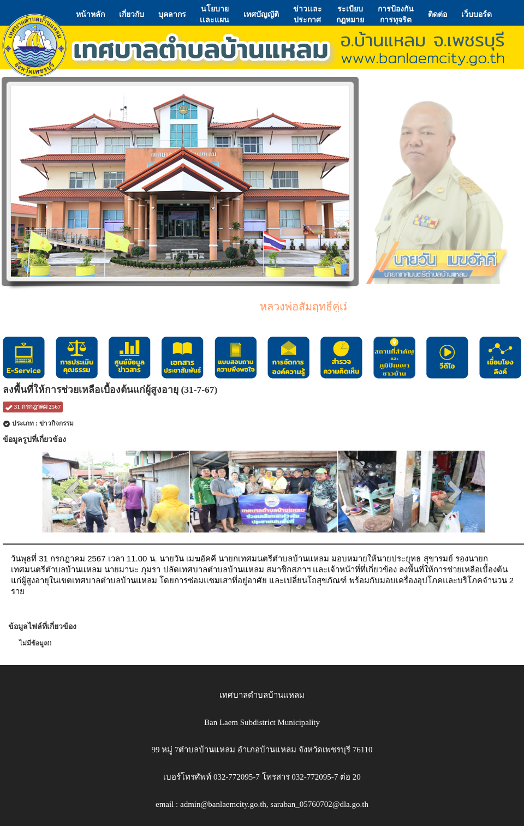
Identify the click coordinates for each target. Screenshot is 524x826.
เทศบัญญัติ (261, 14)
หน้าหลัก (90, 14)
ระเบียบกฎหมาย (350, 14)
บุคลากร (172, 14)
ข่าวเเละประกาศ (307, 14)
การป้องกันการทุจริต (396, 14)
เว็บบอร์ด (476, 14)
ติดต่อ (437, 14)
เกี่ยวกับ (131, 14)
